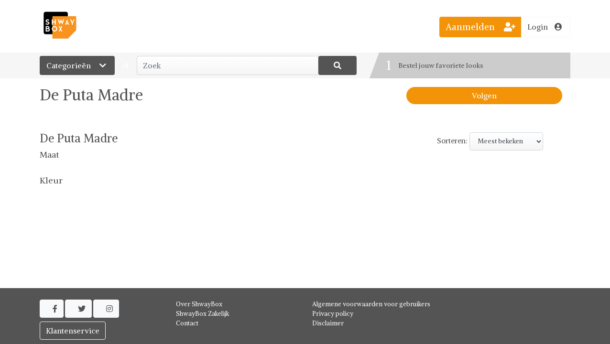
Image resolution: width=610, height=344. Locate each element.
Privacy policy (332, 314)
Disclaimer (328, 323)
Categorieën (77, 65)
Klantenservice (72, 330)
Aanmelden (480, 26)
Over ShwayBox (199, 304)
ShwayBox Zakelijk (202, 314)
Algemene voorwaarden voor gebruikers (371, 304)
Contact (187, 323)
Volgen (484, 95)
